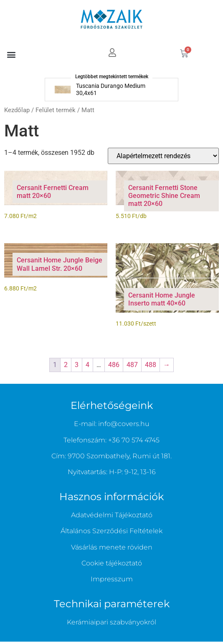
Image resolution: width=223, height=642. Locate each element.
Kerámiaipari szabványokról (111, 622)
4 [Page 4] (87, 365)
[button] (11, 54)
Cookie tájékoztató (111, 563)
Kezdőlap (17, 110)
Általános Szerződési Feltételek (111, 531)
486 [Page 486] (113, 365)
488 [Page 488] (150, 365)
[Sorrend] (163, 156)
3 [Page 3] (77, 365)
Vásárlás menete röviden (111, 547)
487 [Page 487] (132, 365)
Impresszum (112, 579)
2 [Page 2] (66, 365)
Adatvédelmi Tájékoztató (111, 515)
